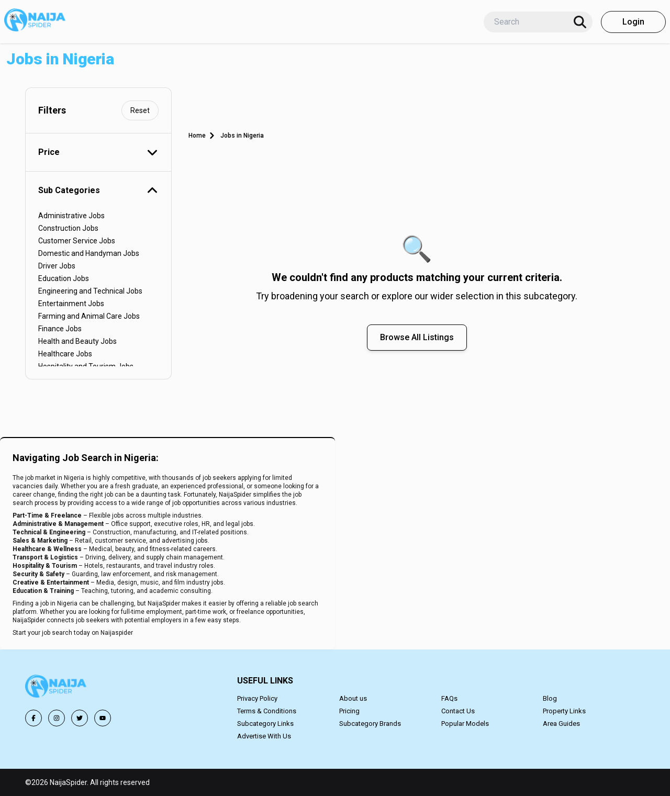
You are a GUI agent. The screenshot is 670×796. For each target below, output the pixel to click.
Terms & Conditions (266, 711)
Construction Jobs (68, 228)
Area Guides (561, 723)
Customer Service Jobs (76, 241)
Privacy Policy (257, 698)
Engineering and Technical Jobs (90, 291)
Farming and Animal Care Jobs (89, 316)
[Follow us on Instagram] (56, 718)
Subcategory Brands (370, 723)
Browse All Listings (417, 337)
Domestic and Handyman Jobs (88, 253)
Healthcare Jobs (65, 354)
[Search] (580, 22)
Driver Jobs (56, 266)
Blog (550, 698)
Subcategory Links (265, 723)
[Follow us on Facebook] (33, 718)
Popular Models (465, 723)
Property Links (564, 711)
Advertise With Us (264, 736)
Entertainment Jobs (71, 303)
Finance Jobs (60, 328)
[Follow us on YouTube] (102, 718)
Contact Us (458, 711)
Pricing (349, 711)
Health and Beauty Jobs (77, 341)
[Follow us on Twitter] (79, 718)
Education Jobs (63, 278)
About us (353, 698)
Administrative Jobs (71, 215)
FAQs (449, 698)
